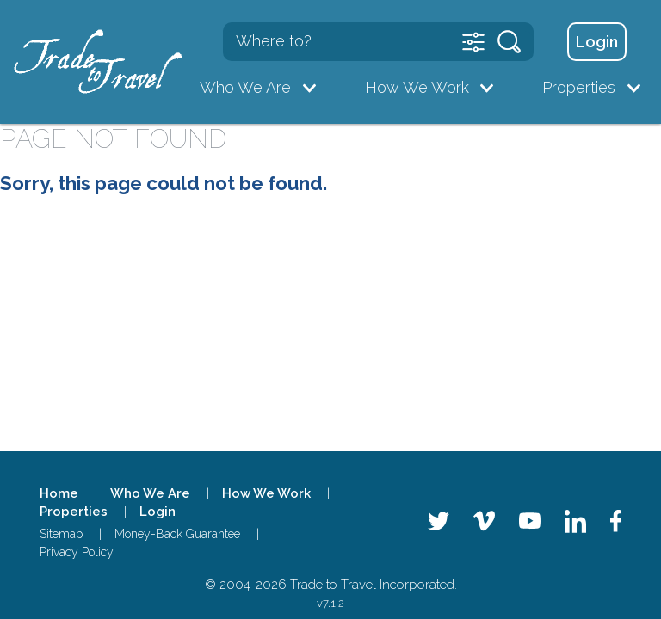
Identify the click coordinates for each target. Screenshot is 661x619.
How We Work (417, 87)
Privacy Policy (77, 552)
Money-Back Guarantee (177, 534)
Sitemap (61, 534)
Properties (578, 87)
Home (59, 493)
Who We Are (245, 87)
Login (597, 42)
